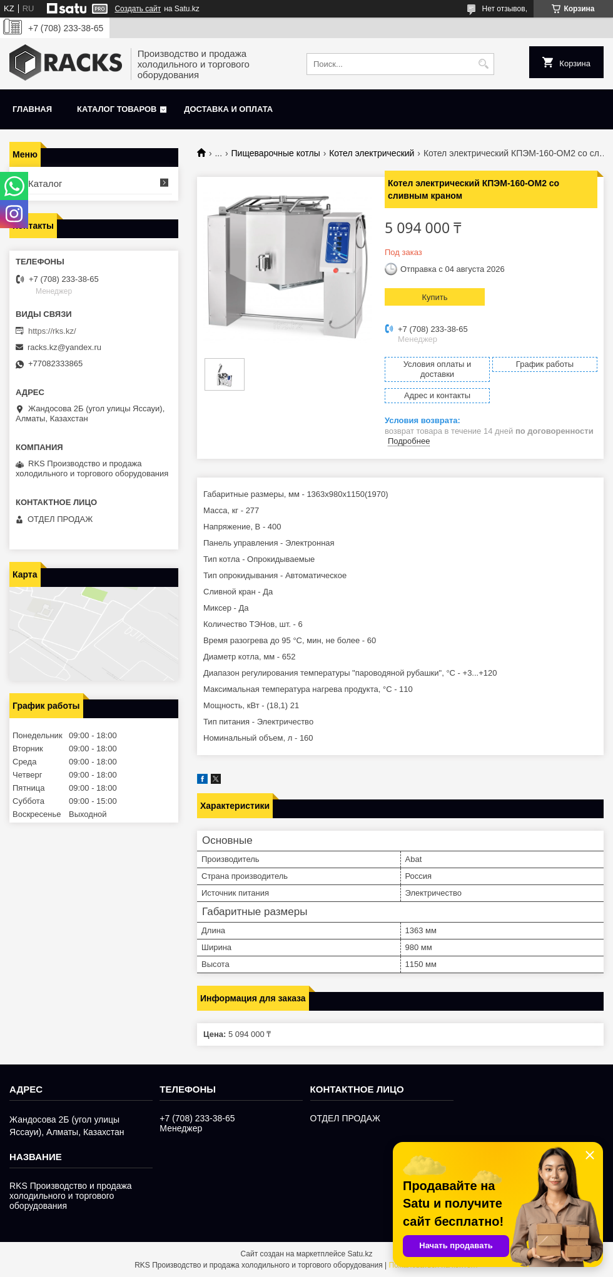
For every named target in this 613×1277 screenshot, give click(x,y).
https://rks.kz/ (52, 331)
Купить (434, 297)
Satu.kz (359, 1253)
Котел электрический (371, 153)
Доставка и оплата (228, 109)
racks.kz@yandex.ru (64, 347)
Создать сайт (137, 8)
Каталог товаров (116, 109)
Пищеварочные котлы (275, 153)
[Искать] (483, 64)
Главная (32, 109)
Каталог (45, 183)
